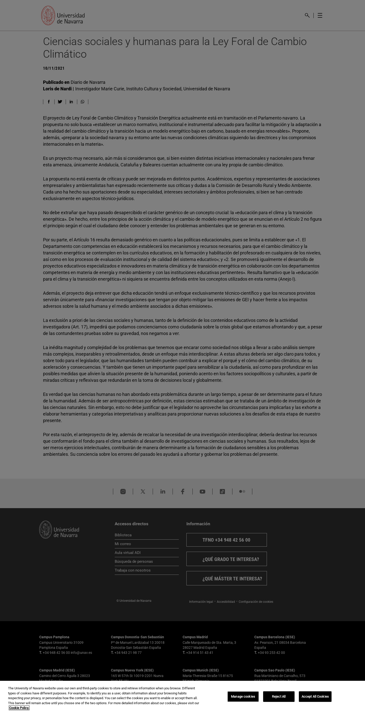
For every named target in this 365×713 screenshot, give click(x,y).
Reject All (279, 696)
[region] (182, 697)
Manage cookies (243, 696)
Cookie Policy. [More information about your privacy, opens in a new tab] (19, 708)
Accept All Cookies (315, 696)
